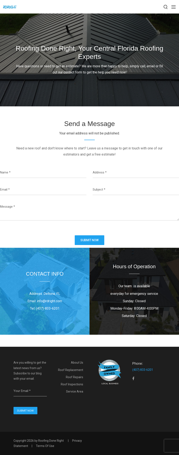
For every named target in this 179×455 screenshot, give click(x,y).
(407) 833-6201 (142, 369)
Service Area (74, 391)
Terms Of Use (45, 446)
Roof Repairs (74, 377)
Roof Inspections (72, 384)
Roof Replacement (70, 370)
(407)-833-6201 (48, 308)
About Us (77, 362)
